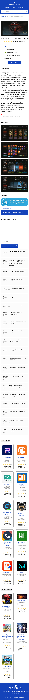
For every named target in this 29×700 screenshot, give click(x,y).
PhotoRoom (7, 457)
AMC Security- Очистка (7, 513)
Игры (13, 7)
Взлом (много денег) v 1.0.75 (13, 212)
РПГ (6, 16)
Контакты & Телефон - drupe (7, 544)
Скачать (14, 62)
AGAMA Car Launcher (21, 514)
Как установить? (6, 208)
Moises (21, 572)
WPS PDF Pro (7, 572)
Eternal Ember (21, 601)
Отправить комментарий (10, 246)
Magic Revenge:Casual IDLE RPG (7, 636)
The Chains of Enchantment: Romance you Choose (21, 637)
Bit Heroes (7, 666)
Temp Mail (7, 484)
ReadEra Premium (21, 485)
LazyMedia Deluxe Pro (21, 543)
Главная (7, 7)
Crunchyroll (21, 457)
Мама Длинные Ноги (7, 606)
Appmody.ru (14, 3)
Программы (21, 7)
